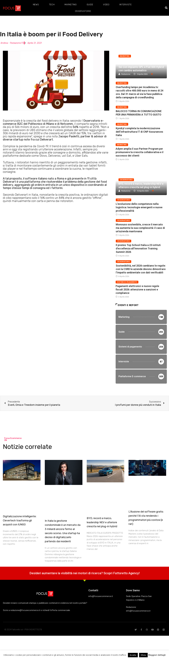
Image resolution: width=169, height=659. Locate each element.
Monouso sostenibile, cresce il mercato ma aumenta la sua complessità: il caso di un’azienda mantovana (140, 228)
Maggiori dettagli (157, 655)
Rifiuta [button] (143, 655)
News (36, 4)
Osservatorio (83, 11)
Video (106, 4)
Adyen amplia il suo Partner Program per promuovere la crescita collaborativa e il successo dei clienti (139, 152)
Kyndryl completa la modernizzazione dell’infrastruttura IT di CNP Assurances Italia (139, 132)
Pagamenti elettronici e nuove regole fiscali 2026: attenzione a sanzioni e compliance (137, 289)
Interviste (125, 4)
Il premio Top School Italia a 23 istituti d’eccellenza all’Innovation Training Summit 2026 (138, 248)
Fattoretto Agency (126, 574)
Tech (52, 4)
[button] (166, 7)
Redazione (125, 74)
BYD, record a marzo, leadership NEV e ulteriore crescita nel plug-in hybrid (102, 523)
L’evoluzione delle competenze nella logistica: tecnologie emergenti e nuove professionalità (139, 207)
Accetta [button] (133, 655)
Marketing (71, 4)
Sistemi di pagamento (127, 282)
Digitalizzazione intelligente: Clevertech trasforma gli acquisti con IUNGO (19, 521)
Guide (90, 4)
